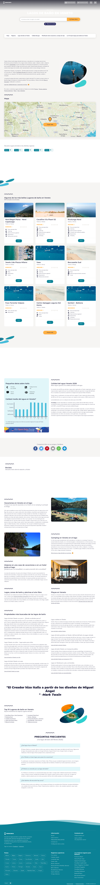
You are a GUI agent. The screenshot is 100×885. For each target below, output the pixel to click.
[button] (70, 2)
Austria (7, 866)
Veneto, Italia (54, 861)
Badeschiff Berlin (78, 873)
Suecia (34, 866)
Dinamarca (28, 855)
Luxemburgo (29, 863)
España (22, 870)
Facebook (15, 846)
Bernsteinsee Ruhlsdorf (79, 875)
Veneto (51, 9)
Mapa (7, 35)
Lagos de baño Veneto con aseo (11, 671)
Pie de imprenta (70, 883)
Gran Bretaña (28, 859)
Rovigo (74, 264)
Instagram (21, 846)
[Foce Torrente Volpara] (18, 293)
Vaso (39, 262)
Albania (7, 855)
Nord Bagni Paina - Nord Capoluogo (14, 715)
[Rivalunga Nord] (81, 210)
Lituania (20, 863)
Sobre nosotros (54, 837)
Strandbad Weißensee (79, 871)
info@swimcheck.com (79, 835)
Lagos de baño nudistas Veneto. (58, 631)
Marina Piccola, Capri (79, 858)
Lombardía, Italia (55, 859)
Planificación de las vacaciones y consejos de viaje (53, 35)
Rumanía (28, 866)
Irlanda (36, 859)
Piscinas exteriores (8, 90)
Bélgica (13, 855)
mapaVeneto (13, 64)
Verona (12, 224)
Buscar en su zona (50, 23)
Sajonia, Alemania (55, 871)
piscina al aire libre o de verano (21, 596)
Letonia (14, 863)
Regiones (13, 35)
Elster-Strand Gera (78, 877)
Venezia (43, 221)
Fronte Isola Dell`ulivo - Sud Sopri (35, 718)
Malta (36, 863)
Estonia (43, 855)
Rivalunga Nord (74, 219)
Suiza (40, 866)
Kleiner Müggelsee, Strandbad (81, 865)
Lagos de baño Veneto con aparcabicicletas (61, 673)
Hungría (40, 870)
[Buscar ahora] (73, 19)
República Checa (31, 870)
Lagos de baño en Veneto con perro (12, 638)
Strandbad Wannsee (79, 869)
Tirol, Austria (54, 855)
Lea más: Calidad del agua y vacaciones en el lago (16, 84)
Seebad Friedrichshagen (80, 860)
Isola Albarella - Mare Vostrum (35, 720)
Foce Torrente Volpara (14, 303)
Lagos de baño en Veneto (24, 35)
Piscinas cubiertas (43, 89)
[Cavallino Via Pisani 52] (50, 210)
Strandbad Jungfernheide (80, 863)
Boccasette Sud (74, 262)
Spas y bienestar (21, 90)
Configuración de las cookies (57, 844)
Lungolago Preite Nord (33, 715)
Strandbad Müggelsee (79, 867)
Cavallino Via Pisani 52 (46, 219)
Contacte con (54, 841)
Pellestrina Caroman (32, 722)
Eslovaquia (7, 870)
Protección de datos (80, 883)
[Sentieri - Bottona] (81, 293)
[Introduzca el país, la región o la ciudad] (43, 19)
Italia (48, 9)
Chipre (6, 874)
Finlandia (7, 859)
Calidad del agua (36, 35)
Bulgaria (20, 855)
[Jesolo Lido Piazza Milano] (18, 253)
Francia (14, 859)
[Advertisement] (46, 49)
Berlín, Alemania (55, 867)
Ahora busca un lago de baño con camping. (62, 553)
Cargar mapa (50, 124)
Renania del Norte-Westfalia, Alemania (60, 865)
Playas (15, 90)
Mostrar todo (50, 332)
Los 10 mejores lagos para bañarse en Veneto (77, 35)
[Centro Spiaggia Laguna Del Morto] (50, 293)
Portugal (21, 866)
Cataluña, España (55, 857)
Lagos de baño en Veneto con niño (12, 657)
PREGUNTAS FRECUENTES (57, 839)
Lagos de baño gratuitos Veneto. (58, 645)
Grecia (20, 859)
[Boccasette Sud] (81, 253)
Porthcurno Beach (78, 856)
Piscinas (36, 89)
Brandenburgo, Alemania (57, 869)
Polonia (13, 866)
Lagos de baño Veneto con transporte (60, 659)
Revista (52, 835)
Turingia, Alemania (55, 874)
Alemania (36, 855)
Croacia (7, 863)
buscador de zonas (21, 72)
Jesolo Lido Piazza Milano (16, 262)
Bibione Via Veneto (9, 722)
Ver (18, 240)
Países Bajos (43, 863)
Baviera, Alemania (55, 863)
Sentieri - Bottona (75, 303)
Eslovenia (15, 870)
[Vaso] (50, 253)
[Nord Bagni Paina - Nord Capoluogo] (18, 210)
